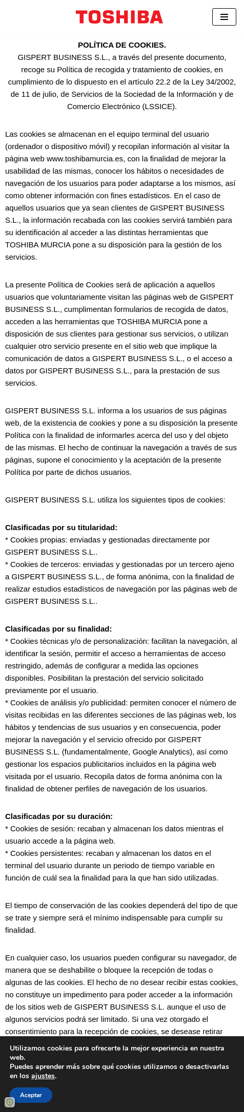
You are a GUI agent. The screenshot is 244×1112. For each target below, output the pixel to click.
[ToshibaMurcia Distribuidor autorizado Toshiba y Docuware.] (122, 17)
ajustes (43, 1076)
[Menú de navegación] (224, 17)
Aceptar (31, 1095)
